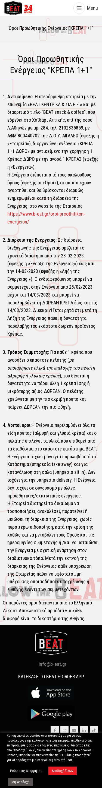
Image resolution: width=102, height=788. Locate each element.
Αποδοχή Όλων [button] (62, 771)
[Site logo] (18, 8)
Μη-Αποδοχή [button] (20, 782)
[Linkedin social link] (84, 730)
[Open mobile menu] (86, 8)
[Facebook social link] (55, 730)
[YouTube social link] (74, 730)
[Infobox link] (51, 64)
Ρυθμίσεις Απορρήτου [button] (26, 771)
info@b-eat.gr (52, 664)
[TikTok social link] (94, 730)
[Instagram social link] (64, 730)
